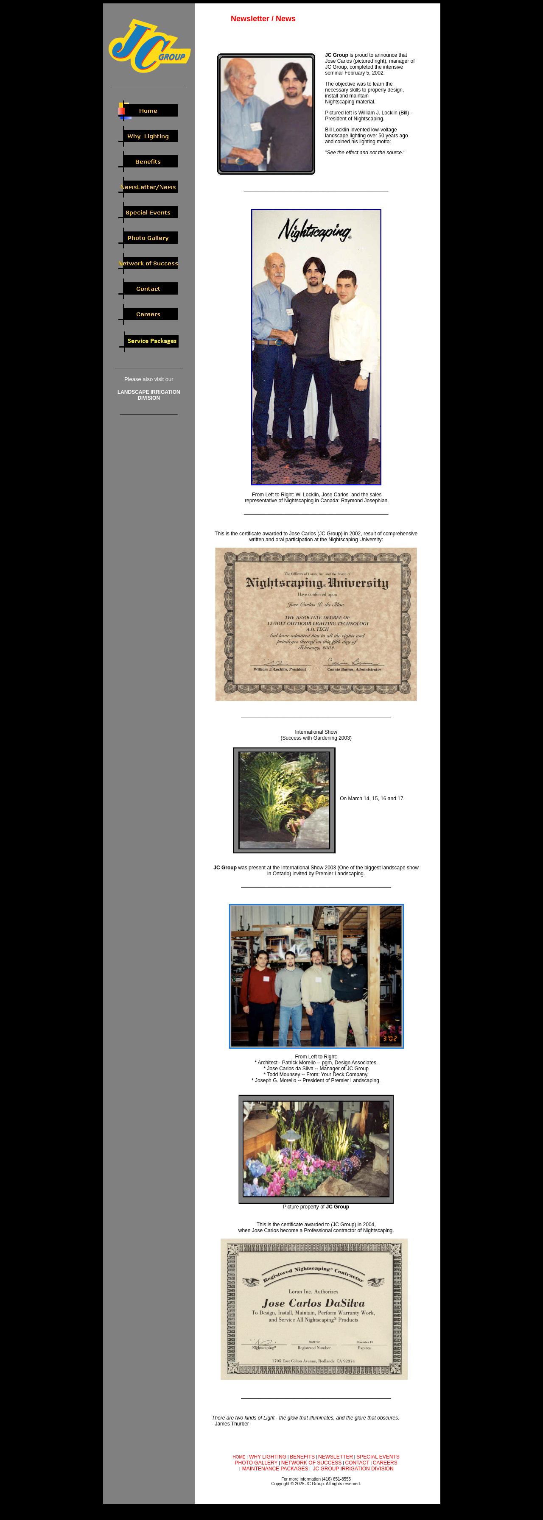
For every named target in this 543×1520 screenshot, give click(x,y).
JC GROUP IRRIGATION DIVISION (353, 1469)
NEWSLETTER (335, 1457)
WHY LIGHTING (267, 1457)
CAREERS (385, 1463)
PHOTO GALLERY (256, 1463)
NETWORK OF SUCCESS (311, 1463)
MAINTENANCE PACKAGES (275, 1469)
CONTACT (357, 1463)
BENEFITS (302, 1457)
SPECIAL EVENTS (378, 1457)
